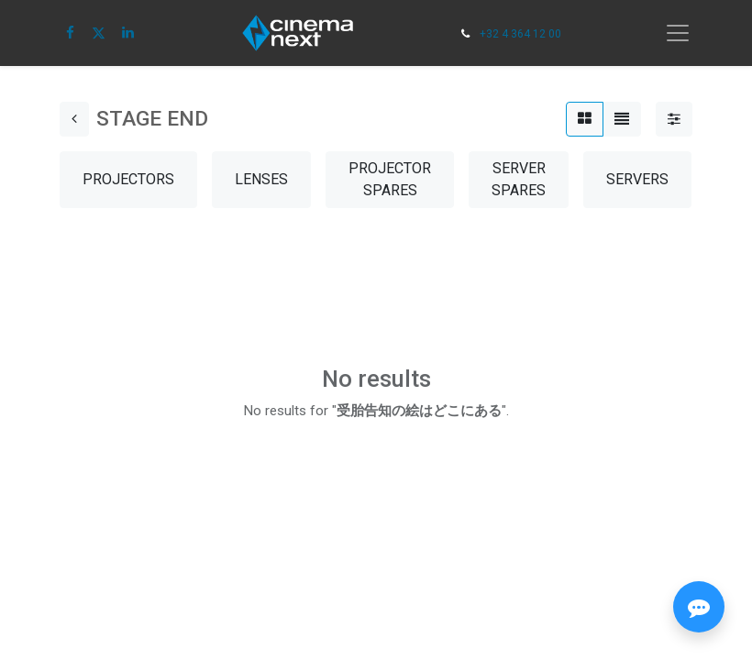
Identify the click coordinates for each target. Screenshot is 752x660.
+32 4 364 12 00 (520, 34)
